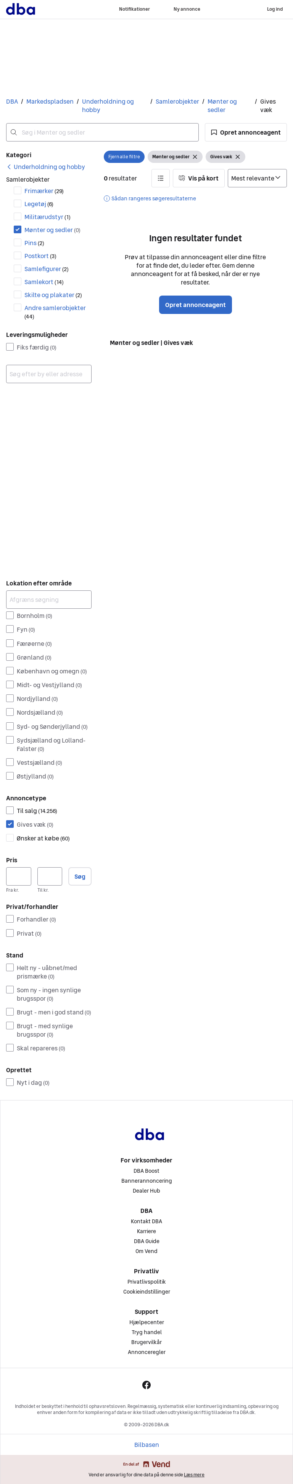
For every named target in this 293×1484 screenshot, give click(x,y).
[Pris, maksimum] (50, 876)
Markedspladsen (50, 101)
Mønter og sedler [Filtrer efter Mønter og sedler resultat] (52, 229)
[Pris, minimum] (18, 876)
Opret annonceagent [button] (195, 304)
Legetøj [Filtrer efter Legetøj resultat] (38, 203)
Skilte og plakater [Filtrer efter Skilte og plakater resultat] (53, 294)
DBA (12, 101)
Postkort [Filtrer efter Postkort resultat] (40, 255)
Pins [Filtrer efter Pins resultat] (34, 242)
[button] (246, 132)
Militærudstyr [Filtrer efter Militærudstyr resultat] (47, 216)
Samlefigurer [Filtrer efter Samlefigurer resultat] (46, 268)
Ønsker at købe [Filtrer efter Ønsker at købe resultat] (43, 838)
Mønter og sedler (222, 105)
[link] (45, 166)
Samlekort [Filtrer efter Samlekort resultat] (44, 281)
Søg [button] (79, 876)
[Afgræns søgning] (49, 599)
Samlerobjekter (177, 101)
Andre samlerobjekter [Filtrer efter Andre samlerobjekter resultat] (55, 311)
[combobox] (102, 132)
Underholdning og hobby (108, 105)
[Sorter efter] (257, 178)
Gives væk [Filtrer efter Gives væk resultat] (35, 824)
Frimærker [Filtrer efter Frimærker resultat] (44, 190)
